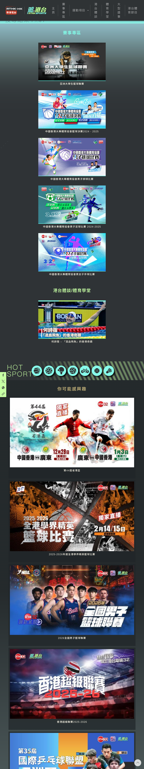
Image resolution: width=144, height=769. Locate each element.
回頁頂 (137, 762)
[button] (79, 10)
